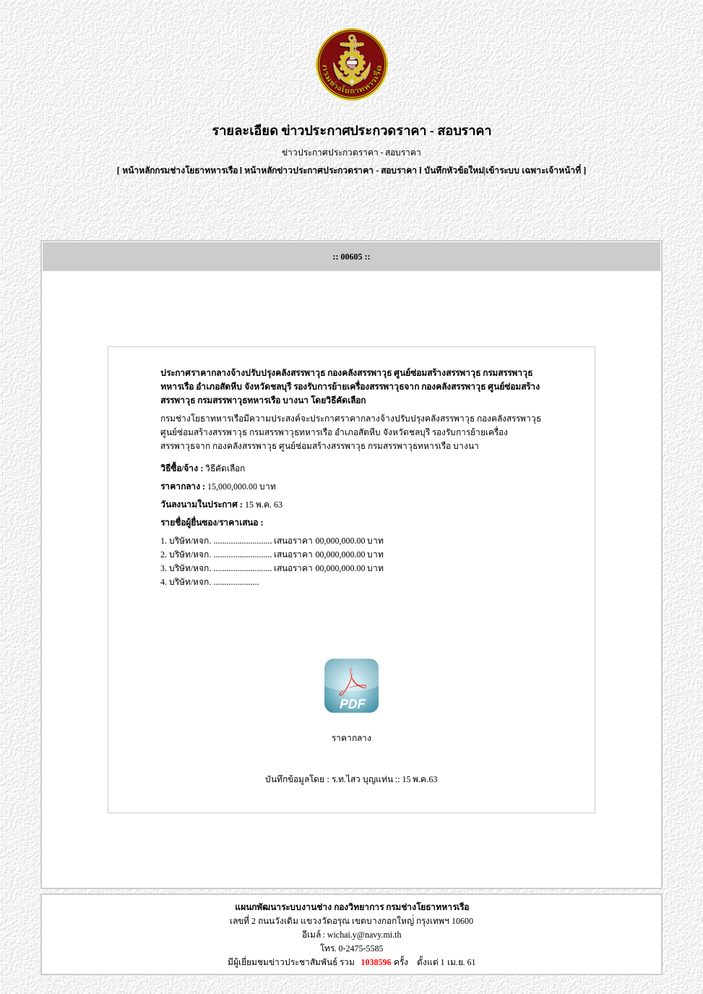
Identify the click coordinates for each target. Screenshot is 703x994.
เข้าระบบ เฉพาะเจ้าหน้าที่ (534, 171)
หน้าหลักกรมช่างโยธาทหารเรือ (180, 171)
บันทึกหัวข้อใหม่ (454, 171)
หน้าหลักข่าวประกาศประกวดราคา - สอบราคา (330, 171)
